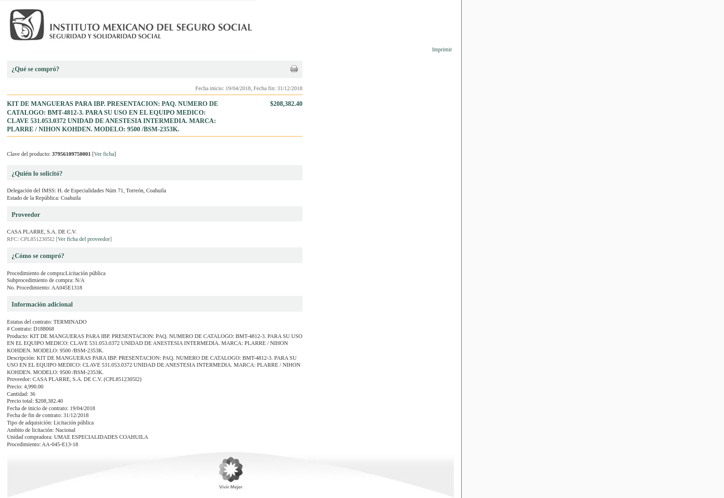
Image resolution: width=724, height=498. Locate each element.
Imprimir (442, 49)
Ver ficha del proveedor (84, 239)
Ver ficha (104, 154)
